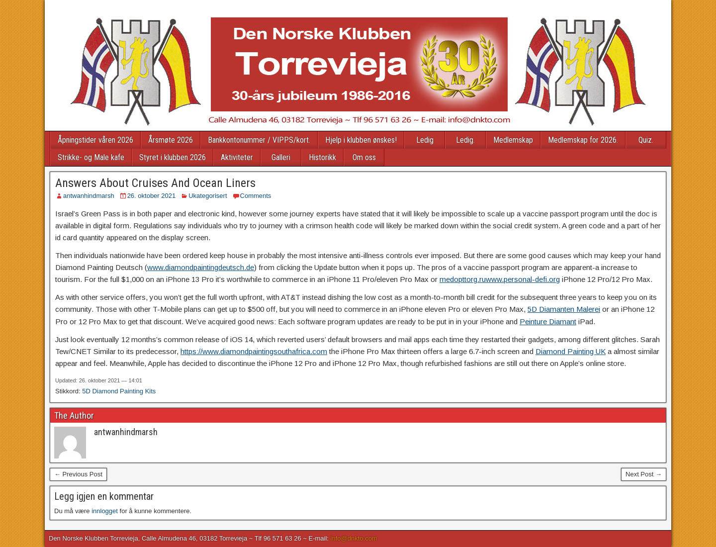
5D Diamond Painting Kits (119, 391)
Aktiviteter (237, 157)
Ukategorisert (207, 195)
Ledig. (465, 140)
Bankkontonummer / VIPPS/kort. (259, 140)
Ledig (425, 140)
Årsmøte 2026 (170, 140)
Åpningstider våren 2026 (95, 140)
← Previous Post (78, 474)
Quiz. (645, 140)
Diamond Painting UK (571, 351)
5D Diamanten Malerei (564, 309)
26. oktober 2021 (151, 195)
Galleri (280, 157)
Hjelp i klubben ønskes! (361, 140)
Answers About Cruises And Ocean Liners (155, 183)
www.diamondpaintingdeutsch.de (200, 267)
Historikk (322, 157)
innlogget (104, 511)
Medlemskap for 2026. (583, 140)
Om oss (364, 157)
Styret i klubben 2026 (172, 157)
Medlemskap (513, 140)
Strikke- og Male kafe (91, 157)
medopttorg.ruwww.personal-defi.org (500, 279)
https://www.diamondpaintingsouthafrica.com (253, 351)
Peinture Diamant (548, 321)
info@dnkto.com (354, 538)
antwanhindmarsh (88, 195)
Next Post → (644, 474)
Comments (255, 195)
